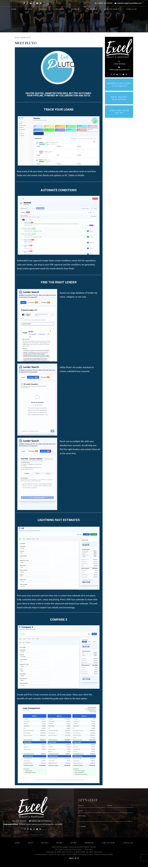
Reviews (43, 9)
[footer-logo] (32, 807)
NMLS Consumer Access (83, 854)
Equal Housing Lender (104, 854)
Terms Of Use (54, 854)
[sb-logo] (119, 48)
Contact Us (131, 9)
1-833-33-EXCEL (105, 3)
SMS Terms (66, 854)
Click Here (88, 849)
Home (13, 9)
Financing (91, 9)
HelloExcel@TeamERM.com (129, 3)
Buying (74, 9)
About (28, 9)
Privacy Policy (41, 854)
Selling (58, 9)
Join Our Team (110, 9)
